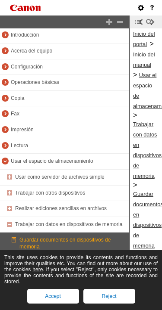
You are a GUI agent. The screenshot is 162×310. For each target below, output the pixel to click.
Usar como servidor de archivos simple (60, 177)
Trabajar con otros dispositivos (50, 193)
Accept (53, 296)
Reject (109, 296)
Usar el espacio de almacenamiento (52, 161)
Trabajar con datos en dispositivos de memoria (68, 224)
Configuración (27, 67)
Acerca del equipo (31, 51)
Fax (15, 114)
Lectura (19, 146)
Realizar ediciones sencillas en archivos (61, 208)
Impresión (22, 130)
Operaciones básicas (35, 82)
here (37, 270)
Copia (17, 98)
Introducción (25, 35)
